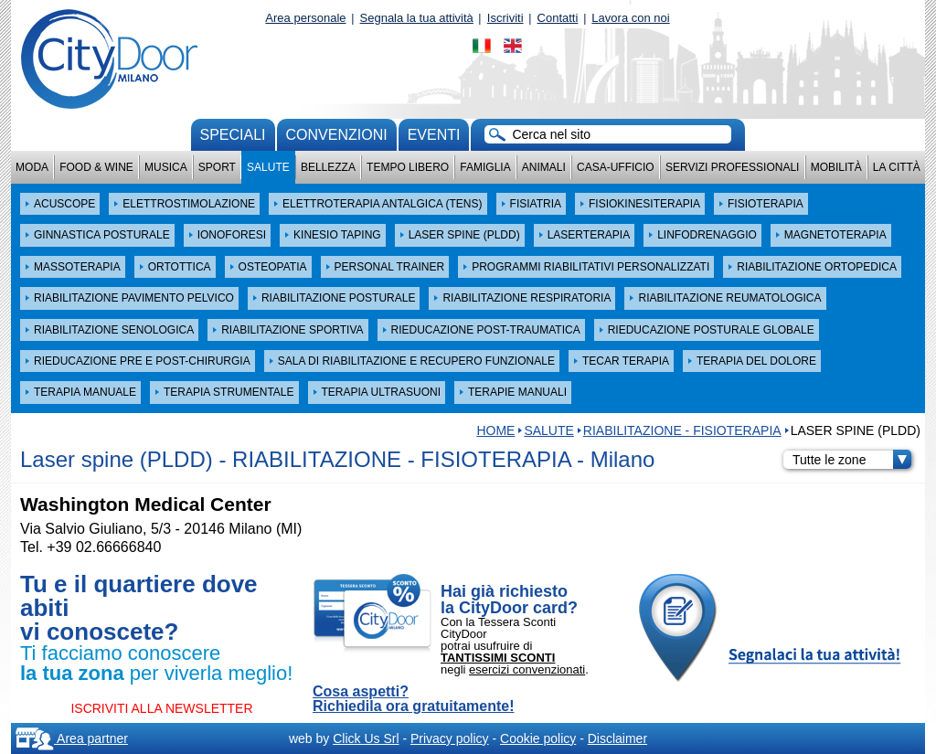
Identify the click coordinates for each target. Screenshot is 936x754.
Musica (165, 167)
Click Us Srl (366, 738)
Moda (32, 167)
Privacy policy (449, 738)
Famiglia (485, 167)
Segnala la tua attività (416, 18)
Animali (544, 167)
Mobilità (836, 167)
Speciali (233, 135)
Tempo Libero (408, 167)
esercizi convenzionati (527, 669)
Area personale (305, 18)
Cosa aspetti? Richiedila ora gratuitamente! (414, 699)
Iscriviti (505, 18)
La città (896, 167)
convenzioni (337, 135)
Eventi (434, 135)
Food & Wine (96, 167)
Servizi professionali (732, 167)
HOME (495, 430)
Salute (268, 167)
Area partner (72, 738)
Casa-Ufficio (615, 167)
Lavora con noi (630, 18)
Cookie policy (538, 738)
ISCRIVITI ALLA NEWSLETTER (161, 708)
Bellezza (328, 167)
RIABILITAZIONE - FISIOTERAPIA (682, 430)
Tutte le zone (851, 460)
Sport (217, 167)
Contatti (558, 18)
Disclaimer (617, 738)
